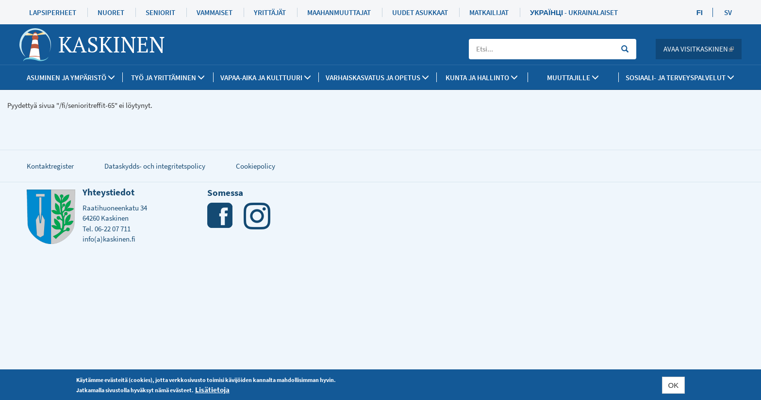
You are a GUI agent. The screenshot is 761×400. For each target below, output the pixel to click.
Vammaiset (214, 12)
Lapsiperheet (52, 12)
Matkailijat (489, 12)
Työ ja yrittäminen (168, 77)
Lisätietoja (212, 389)
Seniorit (160, 12)
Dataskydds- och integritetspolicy (154, 166)
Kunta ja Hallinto (482, 77)
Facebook (220, 216)
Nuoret (111, 12)
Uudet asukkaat (420, 12)
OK (673, 385)
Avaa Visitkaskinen (702, 48)
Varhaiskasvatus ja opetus (377, 77)
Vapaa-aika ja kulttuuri (265, 77)
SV (728, 12)
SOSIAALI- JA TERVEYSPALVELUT (680, 77)
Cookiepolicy (255, 166)
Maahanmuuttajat (339, 12)
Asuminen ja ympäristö (71, 77)
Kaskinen (111, 44)
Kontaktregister (50, 166)
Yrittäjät (270, 12)
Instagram (257, 216)
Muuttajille (573, 77)
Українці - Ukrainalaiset (574, 12)
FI (699, 12)
